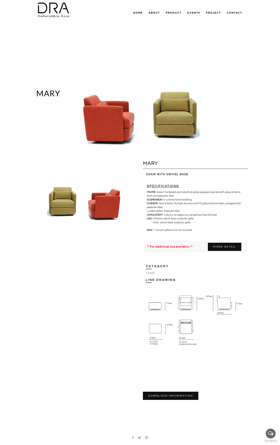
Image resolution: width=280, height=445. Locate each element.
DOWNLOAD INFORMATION (170, 395)
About (154, 12)
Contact (234, 12)
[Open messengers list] (271, 433)
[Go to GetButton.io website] (270, 441)
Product (173, 12)
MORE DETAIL (224, 246)
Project (213, 12)
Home (138, 12)
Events (193, 12)
